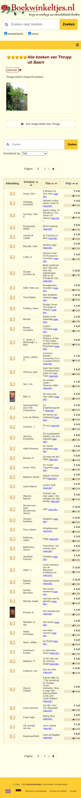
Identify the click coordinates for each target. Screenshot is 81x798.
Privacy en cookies (58, 791)
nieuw (35, 33)
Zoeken (69, 24)
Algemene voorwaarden (36, 791)
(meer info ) (47, 206)
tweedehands (15, 33)
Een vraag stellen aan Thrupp (40, 123)
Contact (72, 791)
